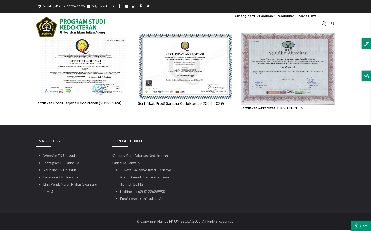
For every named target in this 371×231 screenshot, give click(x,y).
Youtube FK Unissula (60, 171)
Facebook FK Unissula (60, 178)
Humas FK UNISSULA (174, 222)
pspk (135, 199)
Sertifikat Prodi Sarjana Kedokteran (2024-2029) (181, 104)
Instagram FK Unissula (61, 164)
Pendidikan (275, 23)
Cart (360, 225)
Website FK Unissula (60, 156)
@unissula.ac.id (151, 199)
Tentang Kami (217, 23)
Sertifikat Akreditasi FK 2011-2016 (272, 108)
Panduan (247, 23)
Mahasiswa (305, 23)
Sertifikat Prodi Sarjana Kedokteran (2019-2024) (78, 104)
